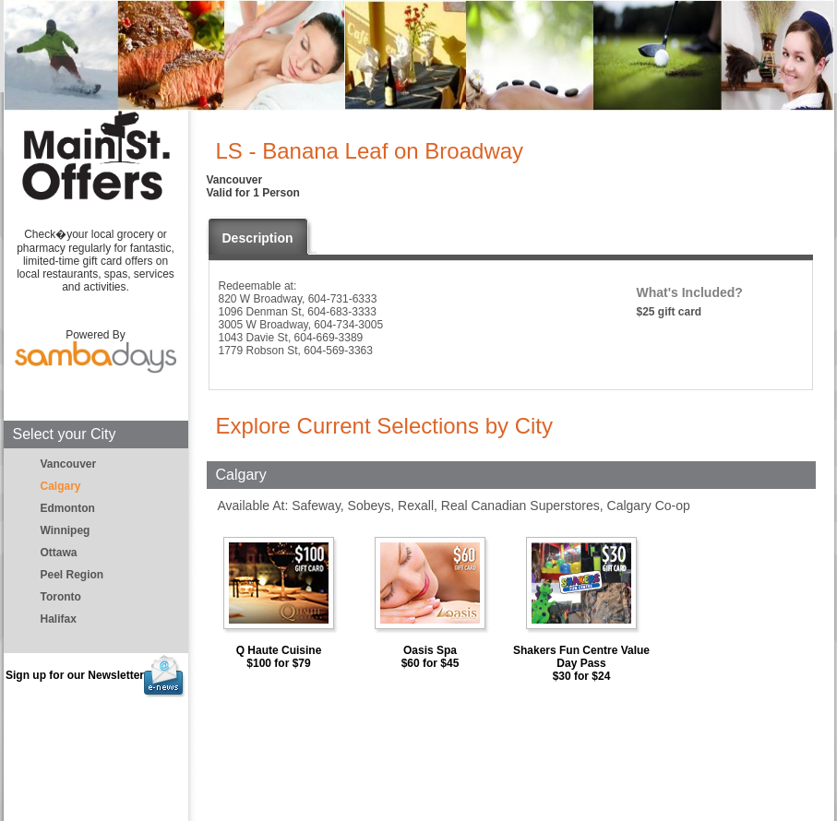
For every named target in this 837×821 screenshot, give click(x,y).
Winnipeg (65, 530)
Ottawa (59, 552)
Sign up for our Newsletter (95, 675)
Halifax (59, 619)
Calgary (61, 486)
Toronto (61, 596)
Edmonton (68, 508)
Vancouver (69, 464)
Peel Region (72, 574)
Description (257, 238)
